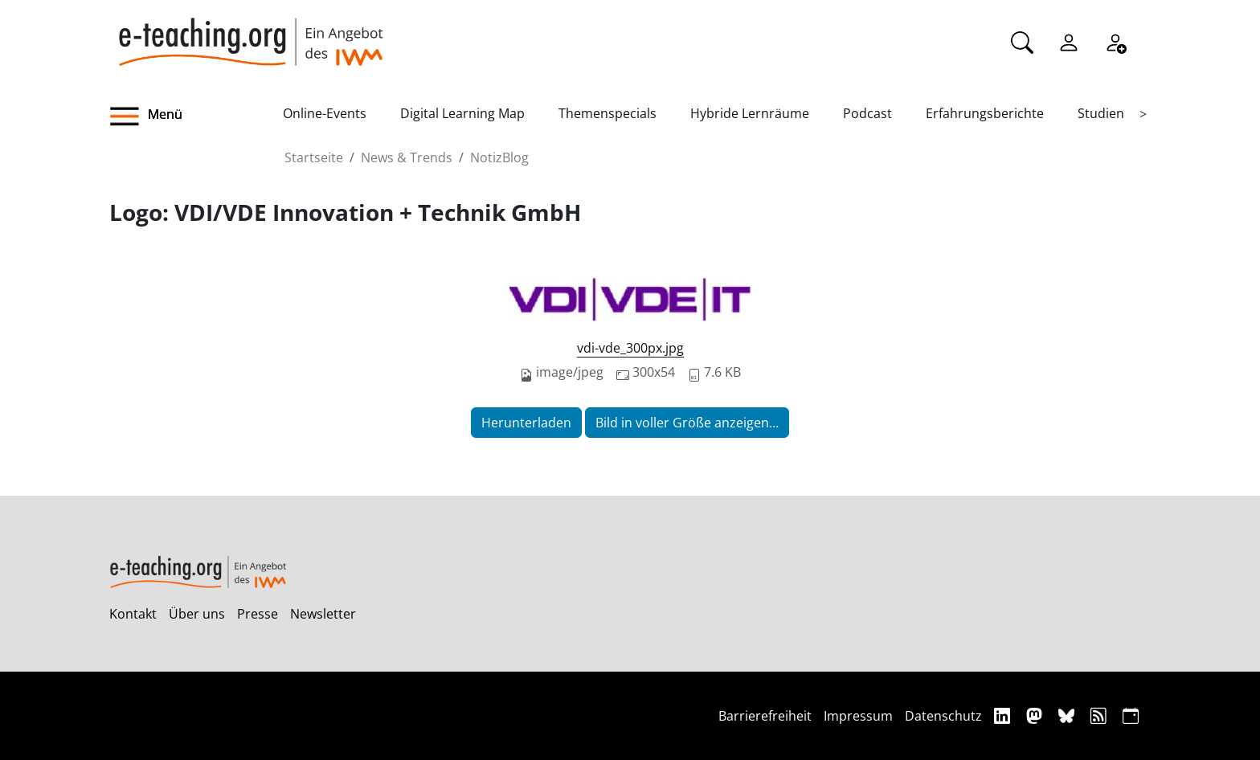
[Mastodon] (1036, 715)
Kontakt (133, 614)
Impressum (858, 716)
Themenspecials (607, 113)
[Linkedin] (1004, 715)
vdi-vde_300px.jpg (630, 348)
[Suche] (1022, 41)
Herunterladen (526, 422)
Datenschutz (943, 716)
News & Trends (406, 157)
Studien (1101, 113)
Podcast (867, 113)
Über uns (197, 614)
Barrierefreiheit (765, 716)
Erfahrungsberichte (985, 113)
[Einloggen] (1069, 41)
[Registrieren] (1115, 41)
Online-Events (324, 113)
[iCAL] (1131, 715)
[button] (196, 116)
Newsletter (323, 614)
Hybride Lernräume (749, 113)
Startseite (313, 157)
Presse (257, 614)
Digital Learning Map (462, 113)
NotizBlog (499, 157)
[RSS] (1100, 715)
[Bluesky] (1068, 715)
